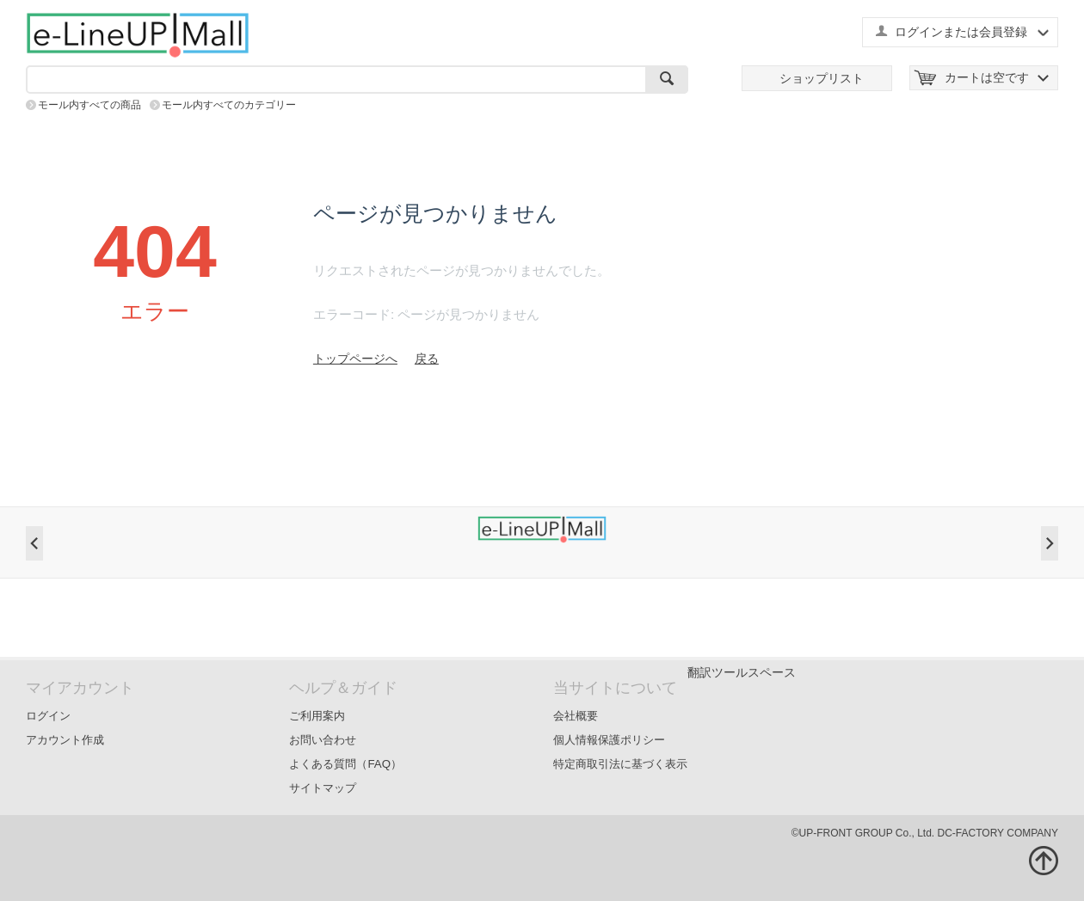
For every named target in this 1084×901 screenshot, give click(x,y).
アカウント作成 (65, 739)
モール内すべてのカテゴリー (229, 105)
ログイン (48, 715)
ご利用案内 (317, 715)
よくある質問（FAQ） (345, 763)
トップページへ (355, 358)
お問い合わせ (322, 739)
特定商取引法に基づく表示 (620, 763)
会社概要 (575, 715)
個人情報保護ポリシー (609, 739)
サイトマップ (322, 787)
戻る (427, 358)
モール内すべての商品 (89, 105)
